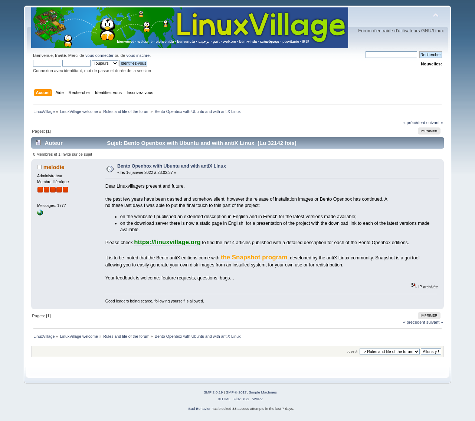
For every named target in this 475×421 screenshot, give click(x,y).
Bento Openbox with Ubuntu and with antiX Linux (171, 166)
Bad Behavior (200, 409)
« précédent (414, 122)
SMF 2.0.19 (213, 392)
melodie (54, 167)
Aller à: (352, 352)
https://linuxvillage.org (167, 242)
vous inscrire (138, 55)
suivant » (434, 122)
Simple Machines (263, 392)
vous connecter (99, 55)
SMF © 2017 (236, 392)
